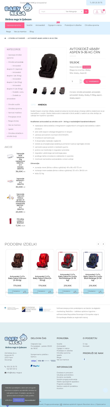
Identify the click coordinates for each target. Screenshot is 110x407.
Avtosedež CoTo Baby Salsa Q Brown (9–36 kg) (17, 278)
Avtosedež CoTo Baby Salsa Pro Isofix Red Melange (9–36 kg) (67, 277)
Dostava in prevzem (65, 373)
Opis (33, 105)
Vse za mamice (14, 125)
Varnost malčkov (15, 113)
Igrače (10, 129)
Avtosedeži (61, 346)
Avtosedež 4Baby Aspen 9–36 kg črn (42, 38)
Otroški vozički (14, 104)
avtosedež (96, 92)
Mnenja (42, 105)
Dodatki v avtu (18, 92)
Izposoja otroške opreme (14, 56)
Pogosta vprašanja (64, 384)
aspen (99, 95)
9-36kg (93, 95)
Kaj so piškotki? (30, 400)
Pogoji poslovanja (51, 404)
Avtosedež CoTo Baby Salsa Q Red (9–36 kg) (42, 278)
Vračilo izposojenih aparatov (68, 382)
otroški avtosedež (84, 92)
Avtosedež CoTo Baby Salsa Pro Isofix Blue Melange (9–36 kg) (93, 277)
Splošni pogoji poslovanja (67, 379)
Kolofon (60, 388)
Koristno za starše (64, 377)
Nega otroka (13, 121)
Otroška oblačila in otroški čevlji (15, 134)
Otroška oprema (15, 109)
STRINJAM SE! (18, 400)
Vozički (59, 344)
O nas (85, 344)
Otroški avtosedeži (16, 38)
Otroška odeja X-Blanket (20, 221)
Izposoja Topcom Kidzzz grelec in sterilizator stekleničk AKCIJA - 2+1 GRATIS (20, 201)
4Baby (87, 70)
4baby (86, 95)
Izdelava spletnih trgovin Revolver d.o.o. (79, 404)
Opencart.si (100, 404)
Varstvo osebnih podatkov (67, 386)
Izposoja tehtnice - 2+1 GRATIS (20, 181)
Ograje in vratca (63, 348)
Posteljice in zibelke (65, 351)
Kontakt (86, 346)
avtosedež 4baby (77, 95)
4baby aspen (75, 98)
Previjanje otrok (14, 117)
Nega (59, 357)
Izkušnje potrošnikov (65, 375)
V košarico (92, 82)
